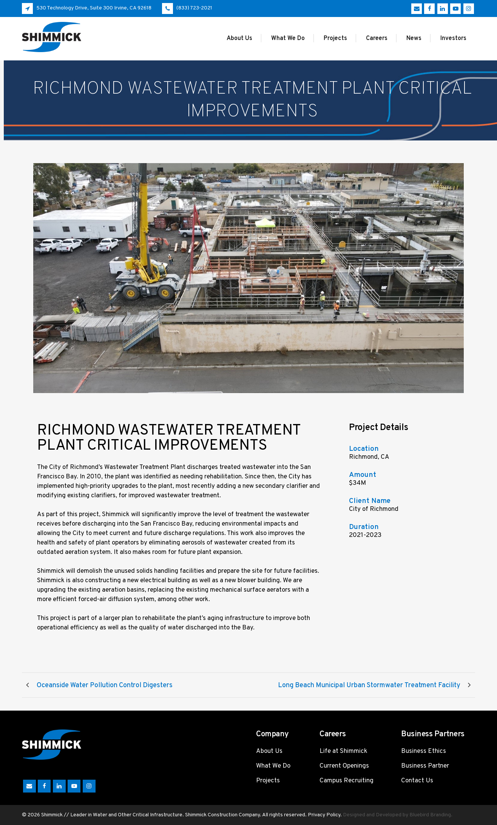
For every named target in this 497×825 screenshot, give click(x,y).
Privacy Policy (324, 815)
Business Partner (425, 766)
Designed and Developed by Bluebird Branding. (397, 815)
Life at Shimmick (343, 751)
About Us (269, 751)
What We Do (273, 766)
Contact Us (417, 781)
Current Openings (344, 766)
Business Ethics (423, 751)
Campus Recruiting (347, 781)
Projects (268, 781)
